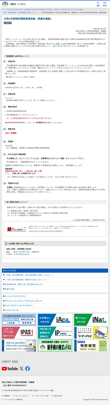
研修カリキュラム (15, 77)
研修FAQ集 (9, 289)
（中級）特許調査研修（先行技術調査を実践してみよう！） (21, 12)
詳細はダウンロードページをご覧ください (40, 228)
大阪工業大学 (31, 39)
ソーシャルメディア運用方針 (13, 399)
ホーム (4, 9)
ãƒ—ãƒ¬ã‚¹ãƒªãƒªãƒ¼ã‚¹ (15, 296)
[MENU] (104, 3)
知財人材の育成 (13, 9)
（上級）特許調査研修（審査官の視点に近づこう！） (27, 280)
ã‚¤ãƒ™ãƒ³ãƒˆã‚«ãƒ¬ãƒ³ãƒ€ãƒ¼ (19, 305)
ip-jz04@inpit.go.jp (21, 254)
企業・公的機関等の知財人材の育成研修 (32, 9)
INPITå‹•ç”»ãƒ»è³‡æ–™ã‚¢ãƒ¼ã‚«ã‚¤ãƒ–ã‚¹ (23, 301)
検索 (98, 4)
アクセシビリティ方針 (41, 396)
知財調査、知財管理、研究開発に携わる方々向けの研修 (64, 9)
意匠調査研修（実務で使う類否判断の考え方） (24, 284)
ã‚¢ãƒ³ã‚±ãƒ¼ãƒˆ (12, 310)
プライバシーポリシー (22, 396)
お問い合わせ (58, 396)
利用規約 (7, 396)
